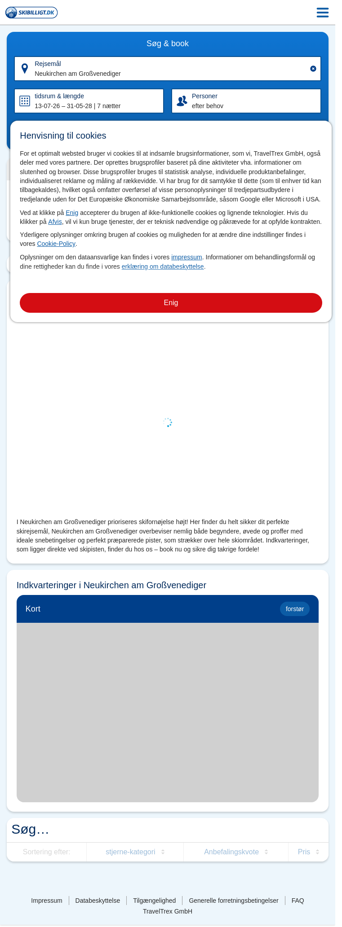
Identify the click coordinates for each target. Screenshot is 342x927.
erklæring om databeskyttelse (163, 266)
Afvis (55, 221)
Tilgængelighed (154, 900)
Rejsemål (48, 63)
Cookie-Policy (56, 243)
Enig (72, 212)
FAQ (298, 900)
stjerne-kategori (130, 852)
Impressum (46, 900)
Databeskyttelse (98, 900)
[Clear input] (313, 68)
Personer (205, 96)
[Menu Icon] (322, 12)
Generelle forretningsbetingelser (233, 900)
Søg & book (168, 43)
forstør (295, 608)
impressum (186, 257)
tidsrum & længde (59, 96)
